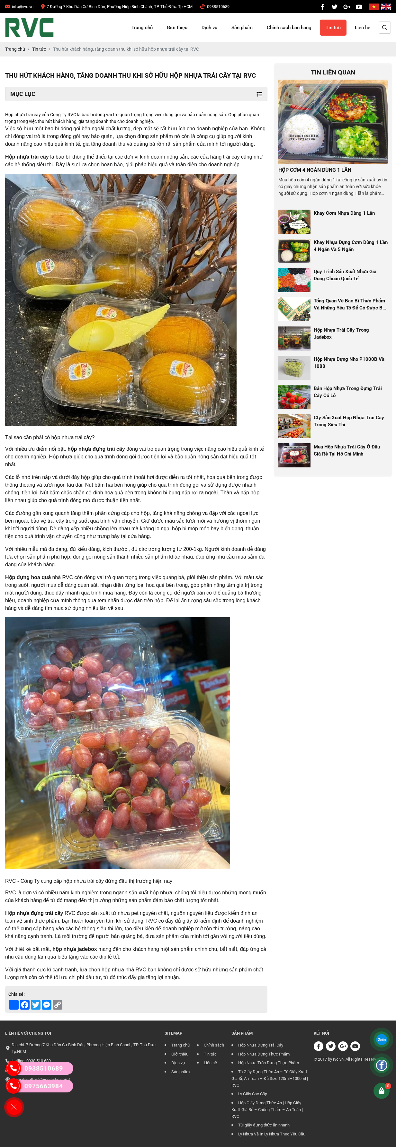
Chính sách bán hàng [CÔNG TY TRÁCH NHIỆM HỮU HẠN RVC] (289, 27)
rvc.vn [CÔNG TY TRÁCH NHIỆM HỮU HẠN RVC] (338, 1059)
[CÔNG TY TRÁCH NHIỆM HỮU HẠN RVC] (19, 6)
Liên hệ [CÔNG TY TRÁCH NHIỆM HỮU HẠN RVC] (362, 27)
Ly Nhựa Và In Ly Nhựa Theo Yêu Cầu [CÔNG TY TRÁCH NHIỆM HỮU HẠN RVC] (271, 1134)
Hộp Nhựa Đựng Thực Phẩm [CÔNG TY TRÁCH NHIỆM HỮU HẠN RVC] (264, 1054)
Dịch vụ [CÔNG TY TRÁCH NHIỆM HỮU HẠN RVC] (209, 27)
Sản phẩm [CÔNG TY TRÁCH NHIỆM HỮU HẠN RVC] (242, 27)
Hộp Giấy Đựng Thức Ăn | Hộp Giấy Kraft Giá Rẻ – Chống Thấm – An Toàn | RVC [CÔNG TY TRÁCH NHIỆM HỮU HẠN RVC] (267, 1109)
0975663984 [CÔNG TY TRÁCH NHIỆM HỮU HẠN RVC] (32, 1086)
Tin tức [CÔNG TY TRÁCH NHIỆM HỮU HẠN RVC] (333, 27)
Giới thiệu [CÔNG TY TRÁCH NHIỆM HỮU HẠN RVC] (177, 27)
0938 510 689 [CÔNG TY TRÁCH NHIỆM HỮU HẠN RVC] (38, 1060)
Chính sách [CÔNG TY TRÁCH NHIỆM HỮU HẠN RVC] (214, 1045)
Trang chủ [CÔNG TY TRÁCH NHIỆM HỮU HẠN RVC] (142, 27)
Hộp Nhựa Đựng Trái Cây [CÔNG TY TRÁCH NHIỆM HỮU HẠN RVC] (260, 1045)
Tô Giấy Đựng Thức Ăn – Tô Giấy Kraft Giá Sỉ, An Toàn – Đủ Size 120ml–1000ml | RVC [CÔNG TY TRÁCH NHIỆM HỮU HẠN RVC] (269, 1078)
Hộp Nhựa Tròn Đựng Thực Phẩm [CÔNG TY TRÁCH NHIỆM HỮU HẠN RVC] (268, 1062)
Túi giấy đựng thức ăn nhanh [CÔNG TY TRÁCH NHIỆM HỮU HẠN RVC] (264, 1125)
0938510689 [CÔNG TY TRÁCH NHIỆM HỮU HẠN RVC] (34, 1068)
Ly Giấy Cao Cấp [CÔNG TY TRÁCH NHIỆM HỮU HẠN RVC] (252, 1093)
